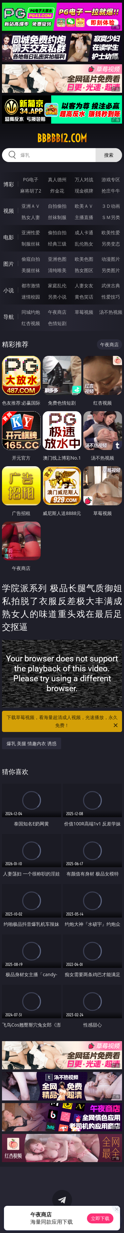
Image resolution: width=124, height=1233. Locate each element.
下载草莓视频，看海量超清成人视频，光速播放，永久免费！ (63, 721)
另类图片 (111, 270)
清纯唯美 (57, 270)
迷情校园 (30, 297)
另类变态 (111, 244)
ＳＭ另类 (111, 217)
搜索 (108, 155)
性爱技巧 (111, 297)
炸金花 (57, 191)
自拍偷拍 (57, 206)
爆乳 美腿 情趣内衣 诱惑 (32, 743)
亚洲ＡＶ (30, 206)
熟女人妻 (30, 217)
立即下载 (100, 1218)
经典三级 (57, 244)
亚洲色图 (57, 259)
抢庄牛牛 (111, 191)
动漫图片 (111, 259)
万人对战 (84, 179)
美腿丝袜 (30, 270)
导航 (8, 316)
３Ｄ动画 (111, 206)
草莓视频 (84, 312)
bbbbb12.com (62, 138)
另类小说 (57, 297)
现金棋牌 (84, 191)
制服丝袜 (30, 244)
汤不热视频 (110, 312)
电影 (8, 237)
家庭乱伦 (57, 285)
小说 (8, 290)
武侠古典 (111, 285)
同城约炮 (30, 312)
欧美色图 (84, 259)
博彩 (8, 184)
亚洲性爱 (30, 232)
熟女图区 (84, 270)
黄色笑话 (84, 297)
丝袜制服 (57, 217)
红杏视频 (30, 323)
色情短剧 (57, 323)
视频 (8, 210)
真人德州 (57, 179)
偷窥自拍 (30, 259)
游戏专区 (111, 179)
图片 (8, 263)
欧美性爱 (111, 232)
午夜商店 (57, 312)
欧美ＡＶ (84, 206)
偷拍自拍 (57, 232)
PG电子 (30, 179)
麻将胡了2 (30, 191)
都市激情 (30, 285)
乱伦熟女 (84, 244)
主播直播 (84, 217)
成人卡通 (84, 232)
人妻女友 (84, 285)
